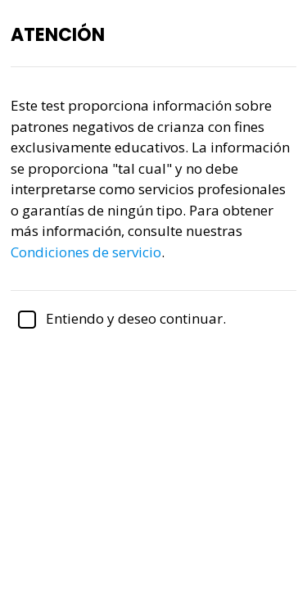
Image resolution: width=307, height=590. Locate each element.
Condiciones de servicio (86, 252)
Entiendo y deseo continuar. (118, 318)
